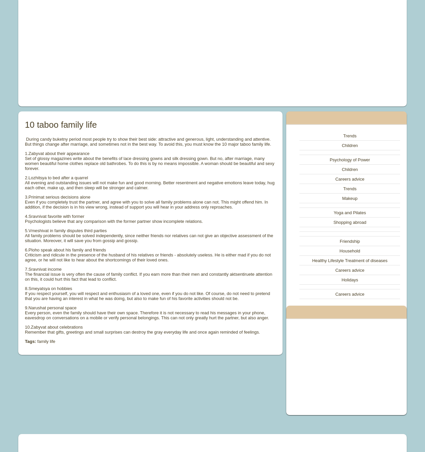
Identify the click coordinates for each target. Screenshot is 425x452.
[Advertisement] (137, 53)
